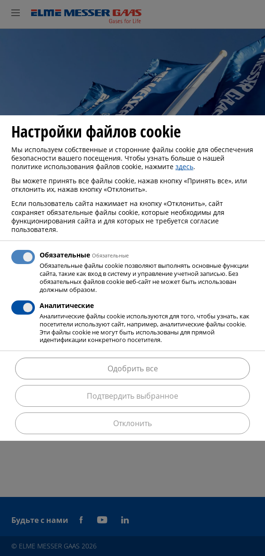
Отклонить (132, 423)
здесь (184, 166)
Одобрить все (133, 368)
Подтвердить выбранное (132, 396)
